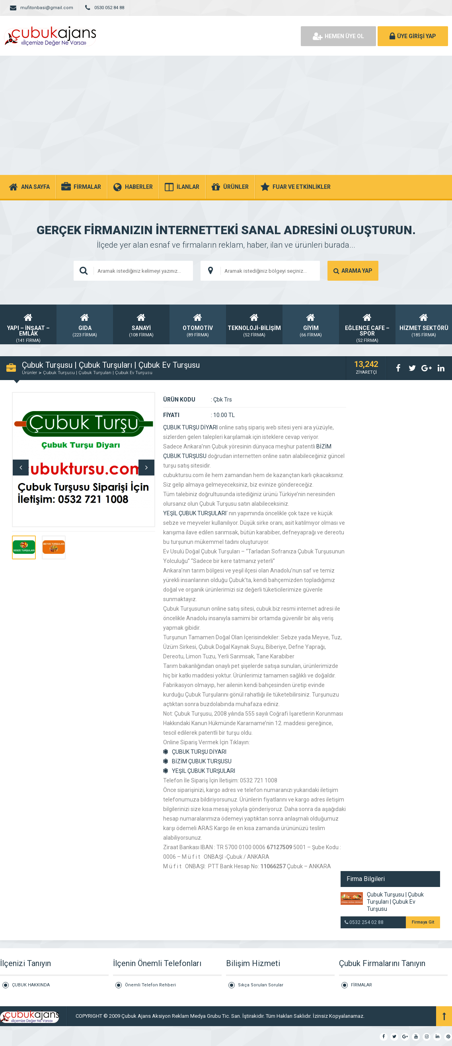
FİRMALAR (361, 985)
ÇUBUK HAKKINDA (31, 985)
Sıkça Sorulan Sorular (260, 985)
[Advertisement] (226, 115)
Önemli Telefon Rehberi (150, 985)
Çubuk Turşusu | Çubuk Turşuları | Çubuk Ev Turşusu (97, 372)
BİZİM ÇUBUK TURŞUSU (202, 761)
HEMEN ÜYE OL (338, 36)
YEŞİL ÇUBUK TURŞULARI (194, 513)
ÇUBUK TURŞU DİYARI (190, 427)
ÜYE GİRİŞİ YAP (413, 36)
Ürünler (29, 372)
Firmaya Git (423, 922)
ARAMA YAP (352, 271)
